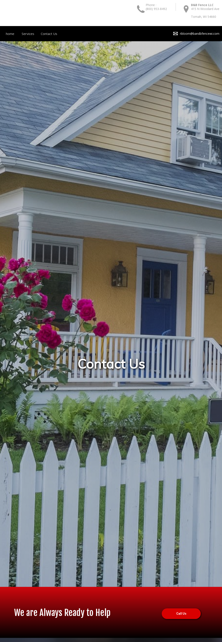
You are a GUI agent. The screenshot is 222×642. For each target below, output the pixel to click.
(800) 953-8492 (156, 9)
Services (28, 33)
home (10, 33)
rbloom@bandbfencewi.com (199, 33)
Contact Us (49, 33)
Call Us (181, 614)
